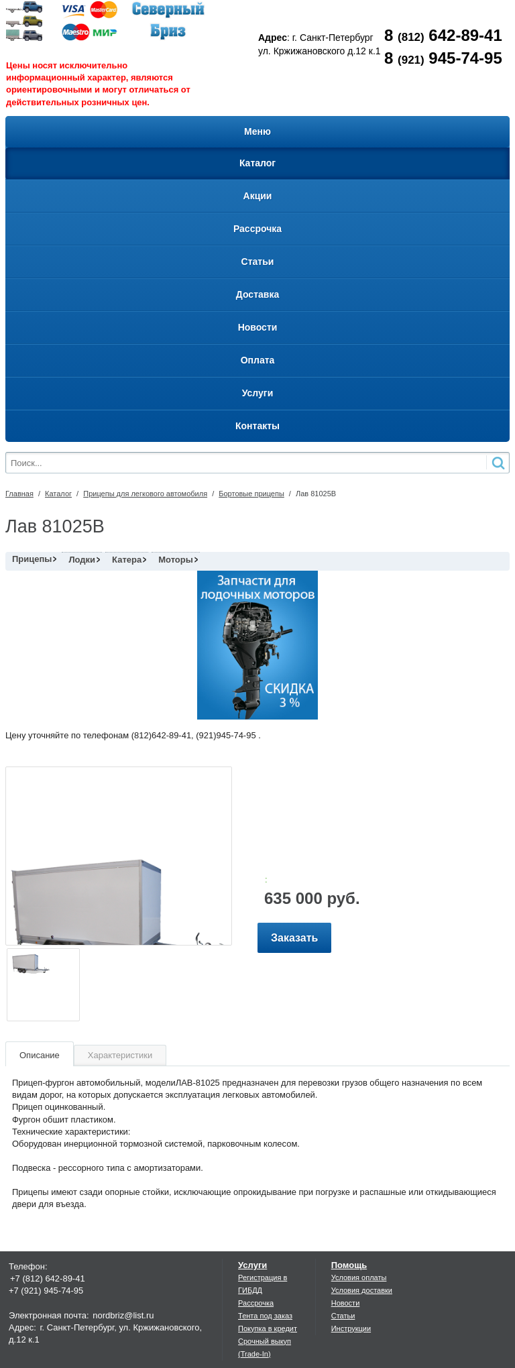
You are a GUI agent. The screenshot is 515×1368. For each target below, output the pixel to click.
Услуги (252, 1265)
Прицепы (32, 559)
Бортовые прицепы (251, 494)
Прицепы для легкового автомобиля (145, 494)
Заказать (294, 938)
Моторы (175, 560)
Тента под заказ (265, 1316)
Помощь (349, 1265)
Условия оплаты (359, 1277)
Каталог (58, 494)
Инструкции (351, 1328)
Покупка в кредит (267, 1328)
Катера (126, 560)
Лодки (81, 560)
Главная (19, 494)
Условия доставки (361, 1290)
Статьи (343, 1316)
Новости (345, 1303)
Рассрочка (256, 1303)
